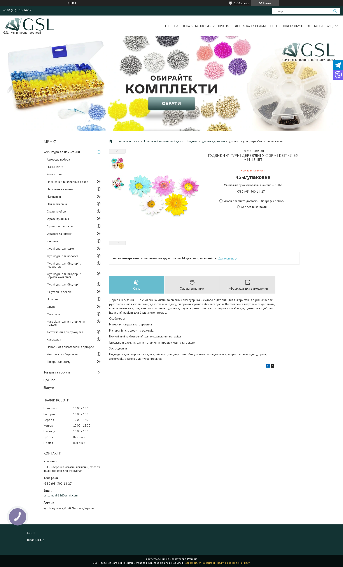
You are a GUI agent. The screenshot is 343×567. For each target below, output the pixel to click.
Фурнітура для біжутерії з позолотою (64, 264)
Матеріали (54, 314)
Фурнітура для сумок (61, 249)
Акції (330, 26)
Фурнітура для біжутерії (63, 284)
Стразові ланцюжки (59, 234)
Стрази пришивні (58, 219)
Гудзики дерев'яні (213, 141)
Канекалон (54, 339)
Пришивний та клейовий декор (67, 182)
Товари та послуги (197, 26)
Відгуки (49, 387)
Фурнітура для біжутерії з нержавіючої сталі (64, 275)
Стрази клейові (56, 211)
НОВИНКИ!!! (55, 167)
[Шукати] (335, 11)
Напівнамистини (57, 204)
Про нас (224, 26)
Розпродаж (54, 174)
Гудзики (192, 141)
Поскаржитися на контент (199, 562)
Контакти (315, 26)
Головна (171, 26)
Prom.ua (192, 558)
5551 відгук (241, 3)
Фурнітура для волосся (62, 256)
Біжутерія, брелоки (59, 292)
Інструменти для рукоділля (65, 332)
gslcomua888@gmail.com (61, 495)
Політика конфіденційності (233, 562)
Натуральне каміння (60, 189)
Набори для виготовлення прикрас (70, 347)
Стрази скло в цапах (60, 226)
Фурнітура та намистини (62, 152)
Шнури (51, 307)
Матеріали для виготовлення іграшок (66, 323)
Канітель (52, 241)
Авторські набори (58, 159)
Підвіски (52, 299)
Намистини (54, 197)
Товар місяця (35, 540)
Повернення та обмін (286, 26)
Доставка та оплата (250, 26)
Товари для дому (58, 362)
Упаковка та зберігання (62, 354)
